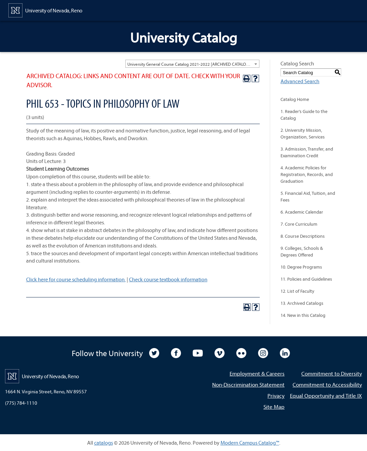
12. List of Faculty (297, 291)
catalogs (103, 442)
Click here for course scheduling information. (76, 279)
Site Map (274, 406)
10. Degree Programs (301, 267)
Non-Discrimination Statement (248, 384)
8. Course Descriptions (303, 236)
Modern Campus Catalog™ (250, 442)
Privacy (276, 395)
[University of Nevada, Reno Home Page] (45, 9)
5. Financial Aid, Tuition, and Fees (308, 196)
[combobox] (192, 64)
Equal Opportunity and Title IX (326, 395)
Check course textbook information (168, 279)
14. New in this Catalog (303, 315)
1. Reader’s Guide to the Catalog (304, 114)
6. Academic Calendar (302, 212)
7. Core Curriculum (299, 224)
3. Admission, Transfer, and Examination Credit (307, 152)
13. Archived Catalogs (302, 303)
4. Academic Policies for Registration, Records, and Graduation (307, 174)
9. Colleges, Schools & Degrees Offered (302, 251)
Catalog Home (295, 99)
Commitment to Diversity (331, 373)
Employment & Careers (257, 373)
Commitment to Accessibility (327, 384)
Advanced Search (300, 81)
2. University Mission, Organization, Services (303, 133)
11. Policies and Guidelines (306, 279)
